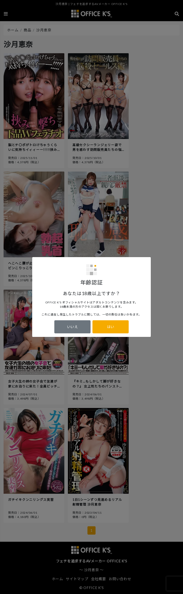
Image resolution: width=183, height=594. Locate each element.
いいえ (72, 327)
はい (110, 327)
